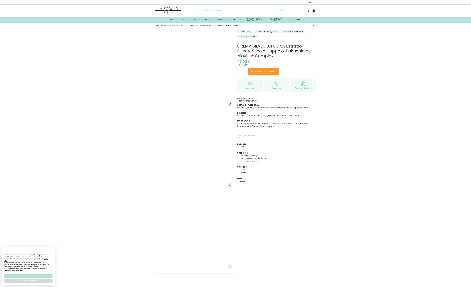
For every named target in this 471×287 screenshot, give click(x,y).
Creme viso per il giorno (266, 31)
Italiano (312, 2)
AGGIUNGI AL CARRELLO (263, 71)
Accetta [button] (28, 276)
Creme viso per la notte (293, 31)
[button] (51, 251)
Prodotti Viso (245, 31)
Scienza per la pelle (247, 36)
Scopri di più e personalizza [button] (28, 281)
